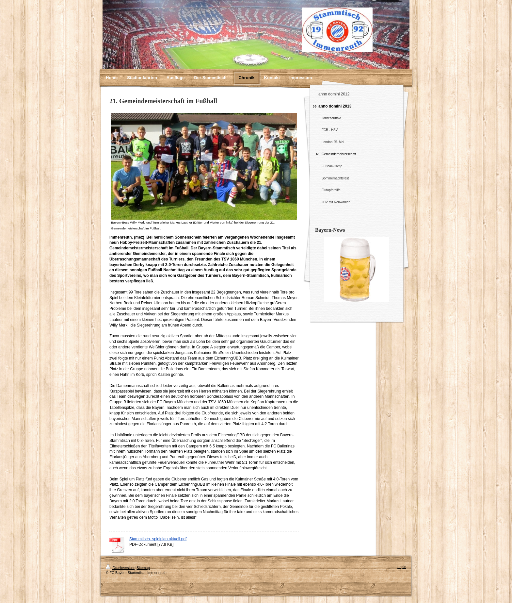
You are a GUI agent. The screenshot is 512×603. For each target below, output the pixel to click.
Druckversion (120, 568)
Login (401, 567)
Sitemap (143, 568)
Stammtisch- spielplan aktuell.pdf (157, 539)
